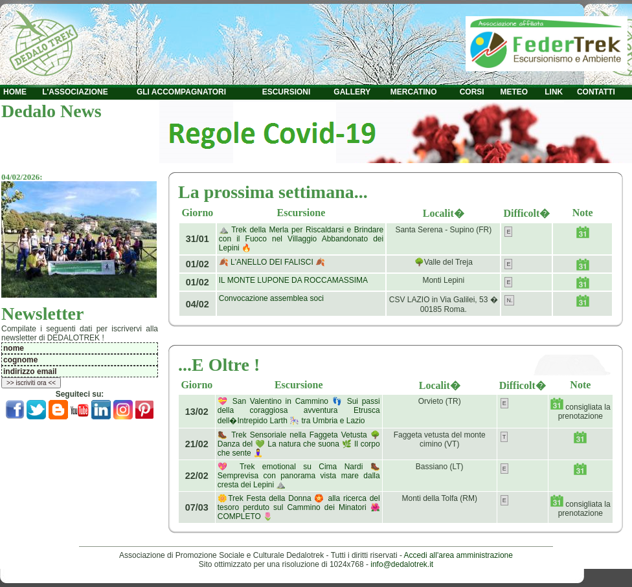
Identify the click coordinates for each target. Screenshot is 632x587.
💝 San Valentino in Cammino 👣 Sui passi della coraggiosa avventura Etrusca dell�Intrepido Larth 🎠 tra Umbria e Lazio (299, 411)
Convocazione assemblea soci (271, 298)
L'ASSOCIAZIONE (75, 91)
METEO (514, 91)
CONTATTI (596, 91)
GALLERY (351, 91)
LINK (554, 91)
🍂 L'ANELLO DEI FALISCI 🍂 (272, 262)
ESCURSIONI (286, 91)
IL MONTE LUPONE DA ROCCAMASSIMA (293, 280)
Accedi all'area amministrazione (458, 555)
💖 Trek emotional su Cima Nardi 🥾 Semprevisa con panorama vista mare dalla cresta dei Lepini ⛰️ (299, 475)
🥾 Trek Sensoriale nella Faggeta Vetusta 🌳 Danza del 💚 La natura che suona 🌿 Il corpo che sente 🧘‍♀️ (299, 444)
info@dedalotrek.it (401, 564)
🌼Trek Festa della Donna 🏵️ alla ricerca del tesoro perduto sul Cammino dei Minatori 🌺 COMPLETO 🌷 (299, 507)
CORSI (472, 91)
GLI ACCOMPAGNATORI (181, 91)
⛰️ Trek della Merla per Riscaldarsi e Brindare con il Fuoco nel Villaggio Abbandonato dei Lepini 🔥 (301, 238)
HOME (15, 91)
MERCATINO (413, 91)
